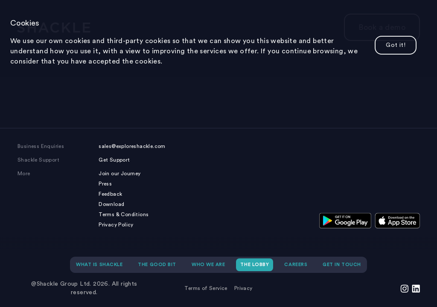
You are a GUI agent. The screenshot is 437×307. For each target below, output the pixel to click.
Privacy (243, 288)
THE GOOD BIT (157, 264)
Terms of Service (205, 288)
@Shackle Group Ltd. (61, 284)
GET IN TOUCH (342, 264)
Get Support (114, 159)
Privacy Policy (116, 224)
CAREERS (295, 264)
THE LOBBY (254, 264)
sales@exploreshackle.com (132, 146)
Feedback (110, 194)
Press (105, 183)
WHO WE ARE (208, 264)
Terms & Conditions (124, 214)
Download (111, 204)
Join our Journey (119, 173)
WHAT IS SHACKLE (99, 264)
